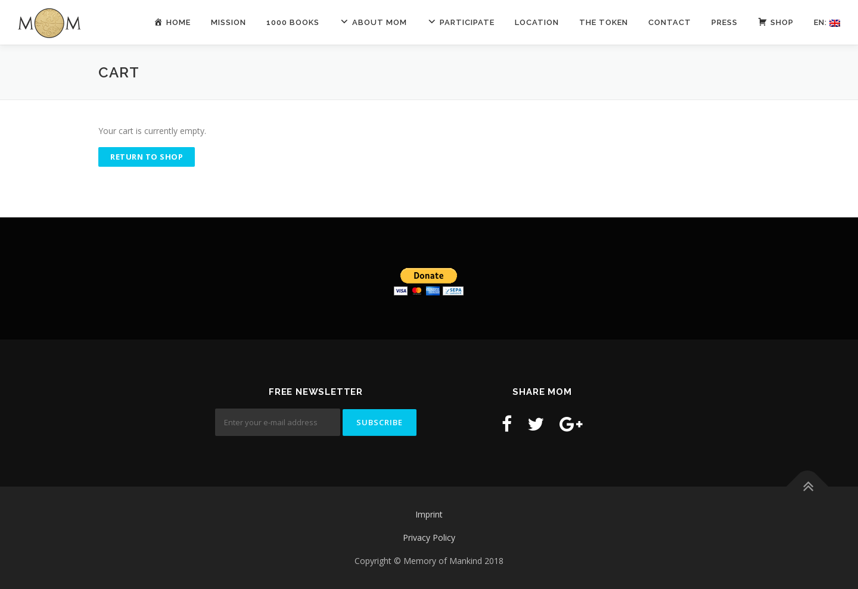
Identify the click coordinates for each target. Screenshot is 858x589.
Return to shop (146, 156)
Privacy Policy (429, 537)
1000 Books (292, 22)
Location (537, 22)
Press (724, 22)
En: (827, 22)
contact (669, 22)
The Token (603, 22)
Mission (228, 22)
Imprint (429, 514)
